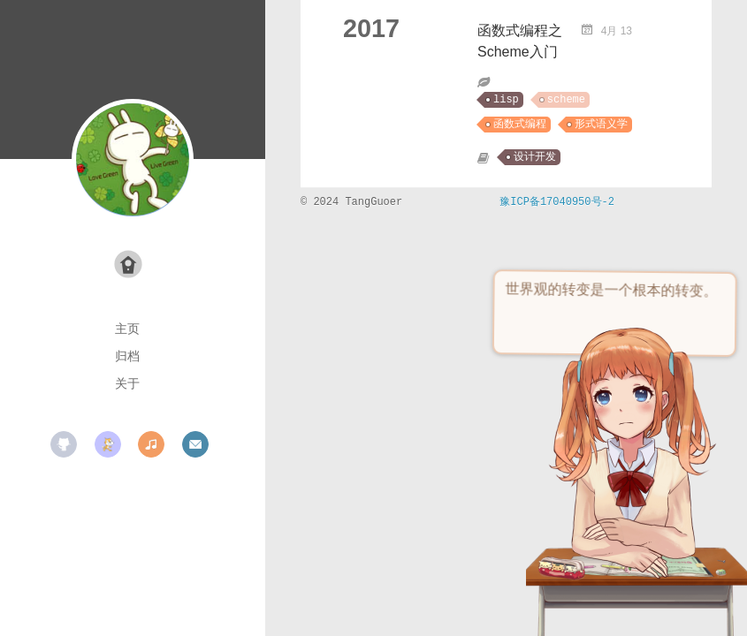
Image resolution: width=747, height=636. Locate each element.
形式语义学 (601, 124)
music (151, 444)
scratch (108, 444)
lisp (506, 100)
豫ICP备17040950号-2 (556, 202)
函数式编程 (519, 124)
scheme (566, 100)
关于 (127, 383)
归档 (127, 356)
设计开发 (535, 157)
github (63, 444)
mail (195, 444)
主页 (127, 329)
